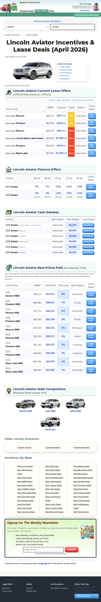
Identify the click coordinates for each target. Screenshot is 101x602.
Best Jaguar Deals (54, 479)
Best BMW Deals (24, 475)
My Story (29, 581)
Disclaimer (6, 581)
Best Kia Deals (52, 486)
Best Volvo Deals (81, 505)
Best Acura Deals (25, 460)
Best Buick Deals (25, 479)
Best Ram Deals (81, 482)
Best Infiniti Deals (53, 475)
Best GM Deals (52, 460)
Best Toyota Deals (82, 494)
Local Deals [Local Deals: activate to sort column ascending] (91, 107)
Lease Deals (65, 67)
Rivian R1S (50, 423)
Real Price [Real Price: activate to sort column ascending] (47, 280)
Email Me (43, 557)
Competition (65, 79)
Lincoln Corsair (24, 441)
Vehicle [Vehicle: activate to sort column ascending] (9, 216)
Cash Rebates (66, 73)
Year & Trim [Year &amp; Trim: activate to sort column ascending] (12, 280)
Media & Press (31, 584)
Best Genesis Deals (26, 505)
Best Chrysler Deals (26, 490)
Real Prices (64, 76)
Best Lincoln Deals (54, 501)
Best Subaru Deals (82, 486)
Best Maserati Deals (54, 505)
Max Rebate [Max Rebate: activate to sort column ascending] (73, 216)
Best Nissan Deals (82, 475)
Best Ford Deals (24, 501)
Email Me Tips (83, 589)
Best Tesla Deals (81, 490)
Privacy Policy (7, 584)
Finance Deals (66, 70)
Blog (52, 11)
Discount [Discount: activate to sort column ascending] (59, 280)
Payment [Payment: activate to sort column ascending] (60, 107)
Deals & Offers (41, 11)
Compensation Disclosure (70, 599)
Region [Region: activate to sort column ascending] (80, 107)
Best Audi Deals (24, 471)
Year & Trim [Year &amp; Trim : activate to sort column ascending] (12, 109)
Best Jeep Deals (53, 482)
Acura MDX (51, 404)
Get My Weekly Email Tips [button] (87, 15)
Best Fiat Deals (24, 498)
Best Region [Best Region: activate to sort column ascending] (57, 216)
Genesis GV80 (25, 404)
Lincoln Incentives (12, 35)
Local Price (88, 222)
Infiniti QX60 (75, 404)
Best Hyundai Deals (54, 471)
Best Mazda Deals (82, 460)
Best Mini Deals (80, 467)
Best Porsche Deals (82, 479)
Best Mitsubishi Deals (83, 471)
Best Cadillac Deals (26, 482)
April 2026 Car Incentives (59, 581)
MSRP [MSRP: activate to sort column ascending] (50, 107)
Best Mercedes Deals (83, 463)
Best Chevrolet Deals (26, 486)
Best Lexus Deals (53, 498)
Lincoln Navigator (82, 441)
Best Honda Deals (54, 467)
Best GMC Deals (53, 463)
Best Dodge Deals (25, 494)
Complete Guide (27, 11)
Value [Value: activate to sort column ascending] (70, 107)
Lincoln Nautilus (53, 441)
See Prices (91, 116)
